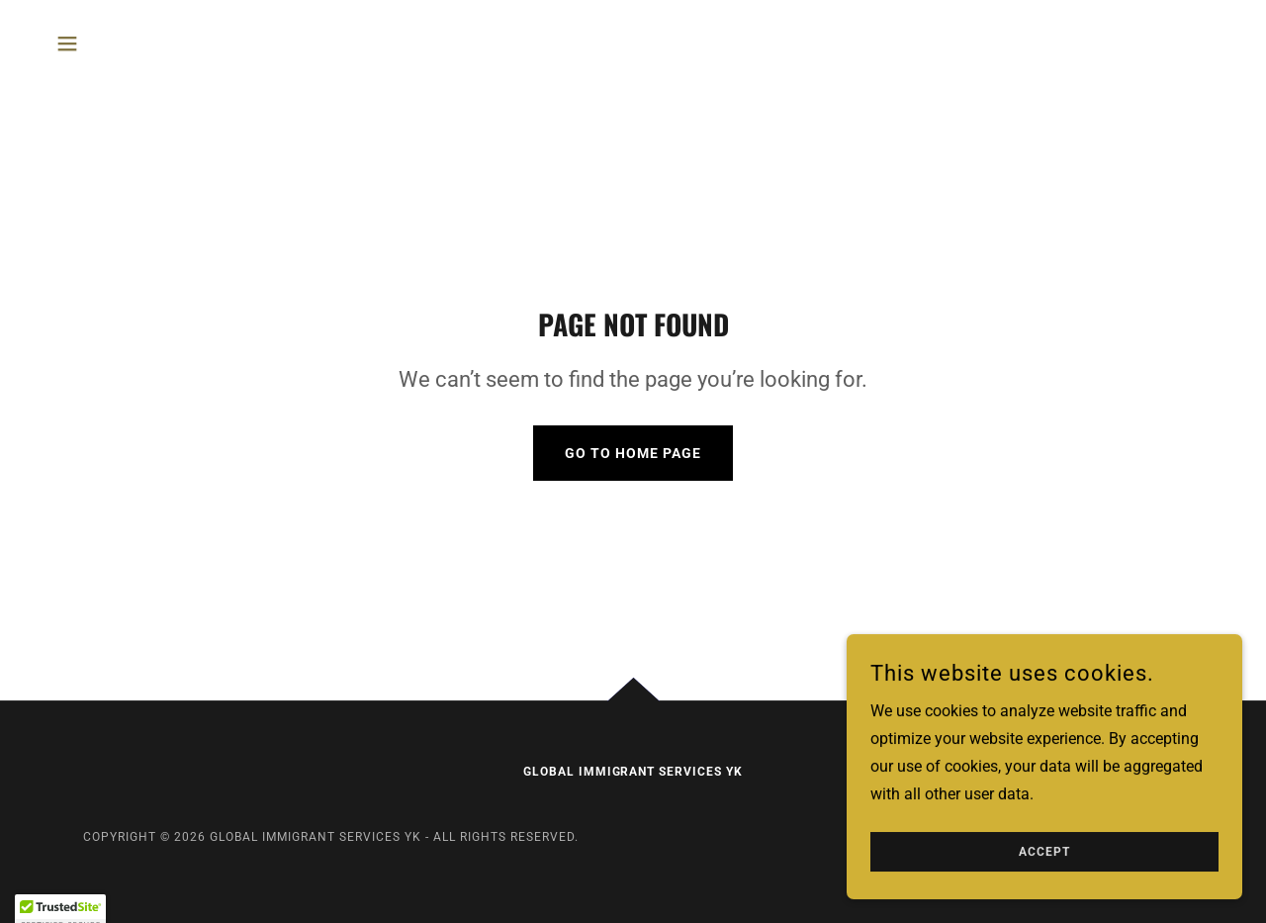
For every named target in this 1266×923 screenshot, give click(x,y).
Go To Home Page (633, 453)
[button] (67, 43)
